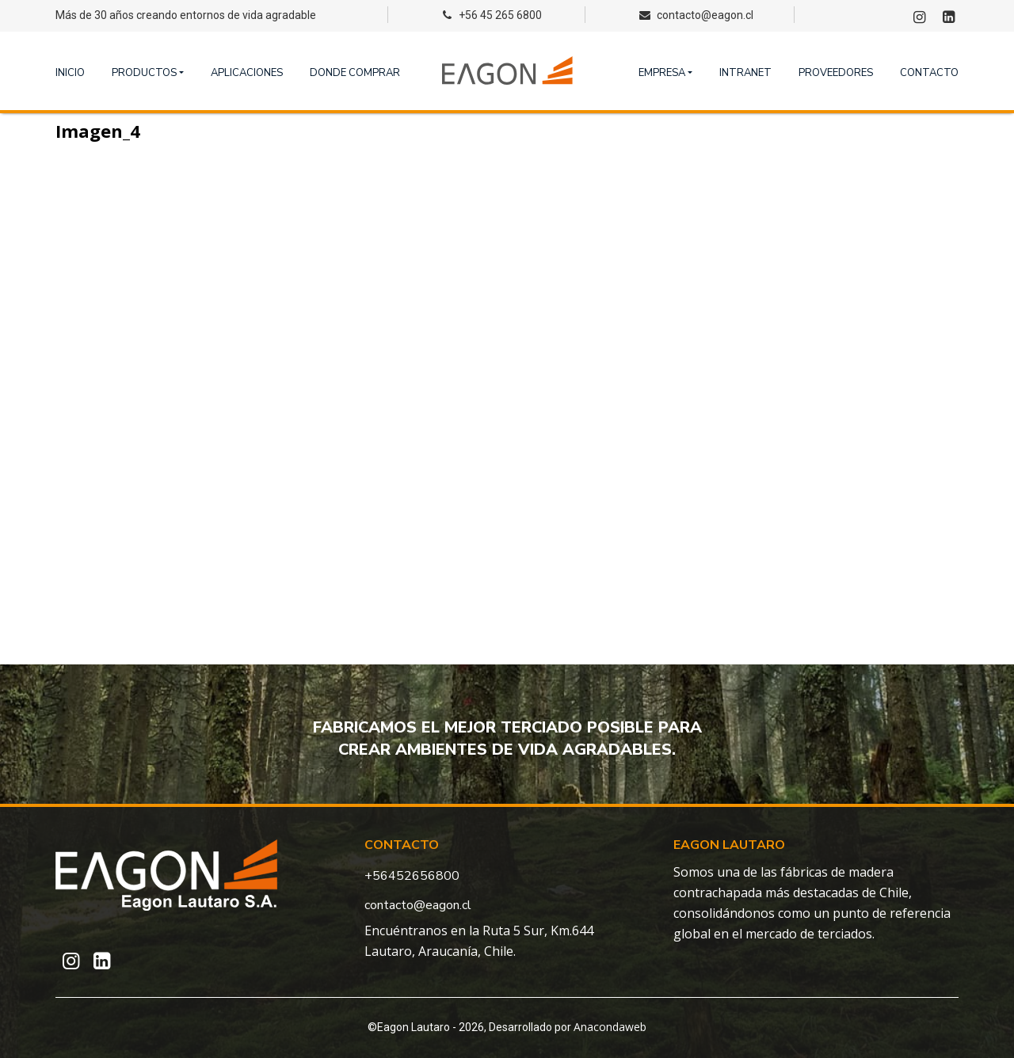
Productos (144, 73)
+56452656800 (411, 876)
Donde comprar (355, 73)
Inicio (70, 73)
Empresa (662, 73)
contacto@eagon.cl (417, 905)
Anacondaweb (610, 1026)
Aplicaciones (247, 73)
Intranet (745, 73)
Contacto (929, 73)
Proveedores (836, 73)
